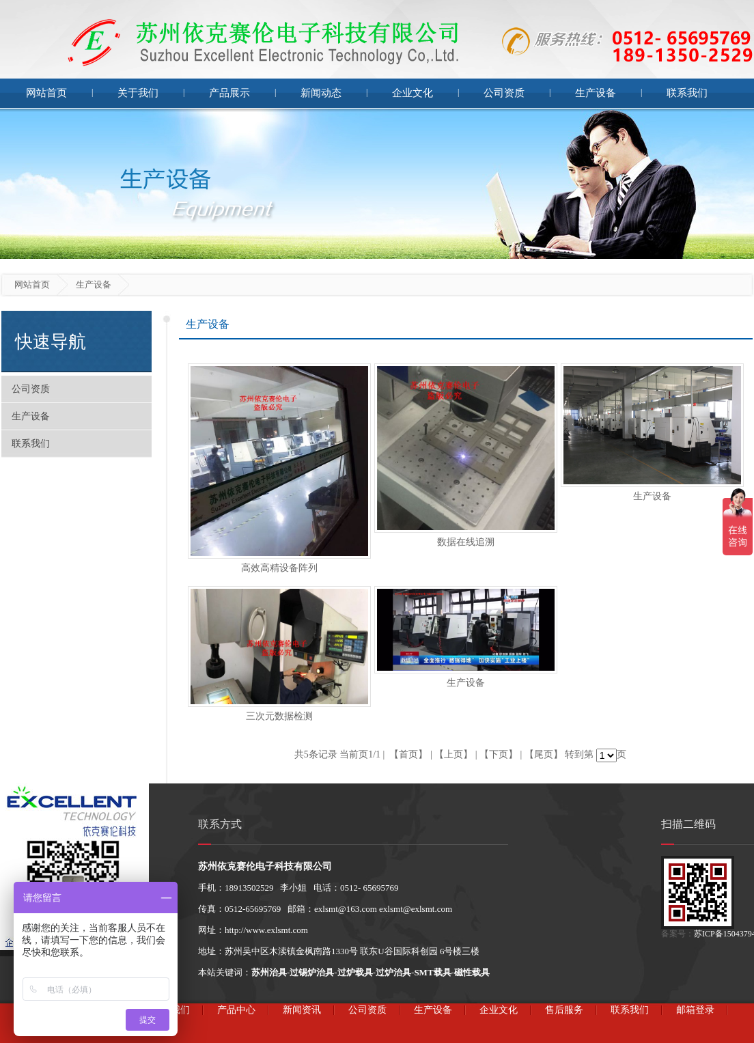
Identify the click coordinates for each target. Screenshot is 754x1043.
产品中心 (236, 1010)
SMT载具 (432, 972)
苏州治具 (269, 972)
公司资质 (504, 92)
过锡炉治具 (312, 972)
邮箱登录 (695, 1010)
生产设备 (595, 92)
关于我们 (137, 92)
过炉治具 (393, 972)
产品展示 (229, 92)
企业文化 (412, 92)
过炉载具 (355, 972)
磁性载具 (472, 972)
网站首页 (46, 92)
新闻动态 (321, 92)
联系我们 (687, 92)
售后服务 (564, 1010)
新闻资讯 (302, 1010)
